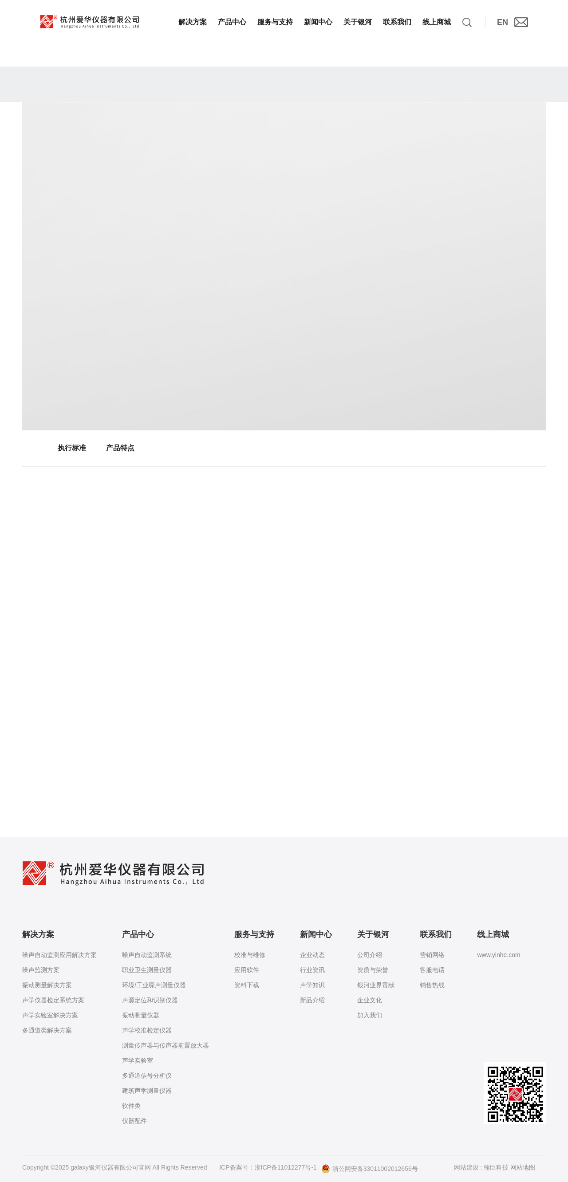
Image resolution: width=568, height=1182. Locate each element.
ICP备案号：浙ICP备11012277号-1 (267, 1167)
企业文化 (369, 1000)
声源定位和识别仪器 (150, 1000)
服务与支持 (275, 22)
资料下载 (246, 985)
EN (502, 22)
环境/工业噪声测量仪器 (154, 985)
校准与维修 (249, 955)
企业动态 (312, 955)
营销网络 (432, 955)
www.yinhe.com (498, 955)
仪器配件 (134, 1121)
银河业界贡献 (375, 985)
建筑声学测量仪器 (147, 1090)
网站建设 (466, 1167)
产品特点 (120, 448)
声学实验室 (137, 1060)
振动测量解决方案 (47, 985)
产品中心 (232, 22)
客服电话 (432, 970)
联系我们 (397, 22)
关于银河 (357, 22)
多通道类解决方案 (47, 1030)
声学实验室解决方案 (50, 1015)
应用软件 (246, 970)
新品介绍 (312, 1000)
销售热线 (432, 985)
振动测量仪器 (140, 1015)
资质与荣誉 (372, 970)
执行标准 (72, 448)
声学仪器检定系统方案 (53, 1000)
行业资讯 (312, 970)
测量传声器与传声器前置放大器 (165, 1045)
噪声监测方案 (40, 970)
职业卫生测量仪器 (147, 970)
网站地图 (522, 1167)
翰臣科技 (496, 1167)
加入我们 (369, 1015)
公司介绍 (369, 955)
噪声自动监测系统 (147, 955)
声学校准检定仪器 (147, 1030)
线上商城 (436, 22)
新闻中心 (318, 22)
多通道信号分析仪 (147, 1075)
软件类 (131, 1106)
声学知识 (312, 985)
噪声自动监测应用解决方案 (59, 955)
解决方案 (192, 22)
